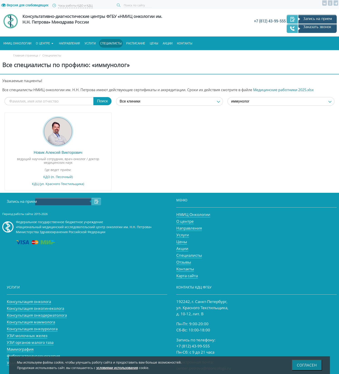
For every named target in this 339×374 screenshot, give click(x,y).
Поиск (119, 5)
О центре (43, 43)
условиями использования (117, 368)
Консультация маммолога (31, 322)
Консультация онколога (29, 301)
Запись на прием (317, 18)
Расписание (135, 43)
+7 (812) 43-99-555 (270, 21)
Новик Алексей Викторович (58, 152)
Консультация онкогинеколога (35, 308)
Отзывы (183, 262)
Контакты (184, 43)
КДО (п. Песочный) (58, 177)
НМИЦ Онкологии (193, 214)
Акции (167, 43)
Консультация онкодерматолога (37, 315)
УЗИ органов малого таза (30, 342)
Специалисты (111, 43)
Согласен (307, 365)
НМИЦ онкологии (17, 43)
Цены (154, 43)
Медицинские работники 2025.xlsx (283, 89)
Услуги (90, 43)
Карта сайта (187, 275)
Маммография (20, 349)
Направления (69, 43)
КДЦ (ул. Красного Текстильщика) (58, 184)
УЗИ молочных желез (27, 335)
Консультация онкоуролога (32, 328)
